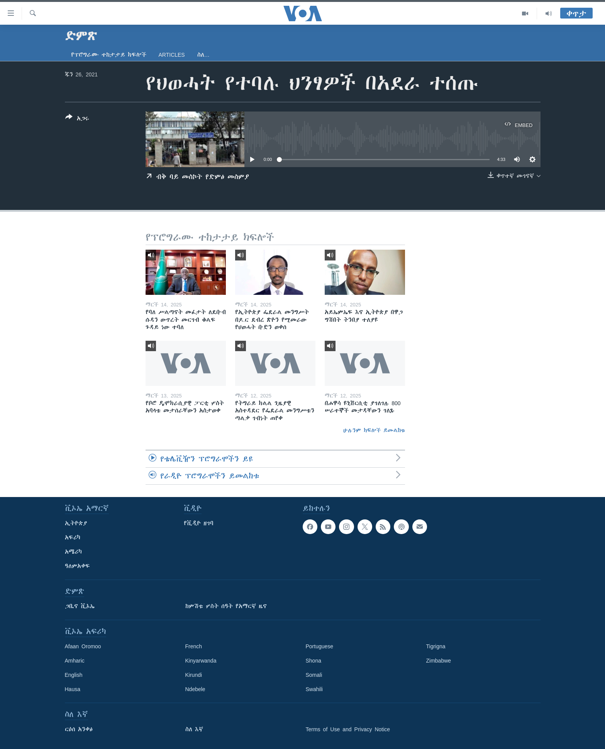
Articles (172, 54)
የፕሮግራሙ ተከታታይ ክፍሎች (108, 54)
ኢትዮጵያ (76, 523)
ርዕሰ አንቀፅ (79, 729)
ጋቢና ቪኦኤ (80, 606)
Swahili (314, 689)
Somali (314, 674)
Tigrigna (436, 646)
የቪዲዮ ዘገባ (199, 523)
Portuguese (320, 646)
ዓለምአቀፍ (77, 566)
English (74, 674)
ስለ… (203, 54)
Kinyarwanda (201, 660)
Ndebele (195, 689)
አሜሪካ (73, 551)
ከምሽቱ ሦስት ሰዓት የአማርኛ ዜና (226, 606)
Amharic (75, 660)
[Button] (77, 119)
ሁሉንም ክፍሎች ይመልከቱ (374, 430)
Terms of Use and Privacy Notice (348, 729)
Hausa (72, 689)
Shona (313, 660)
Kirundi (193, 674)
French (193, 646)
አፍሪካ (72, 537)
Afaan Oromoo (83, 646)
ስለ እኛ (194, 729)
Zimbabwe (438, 660)
